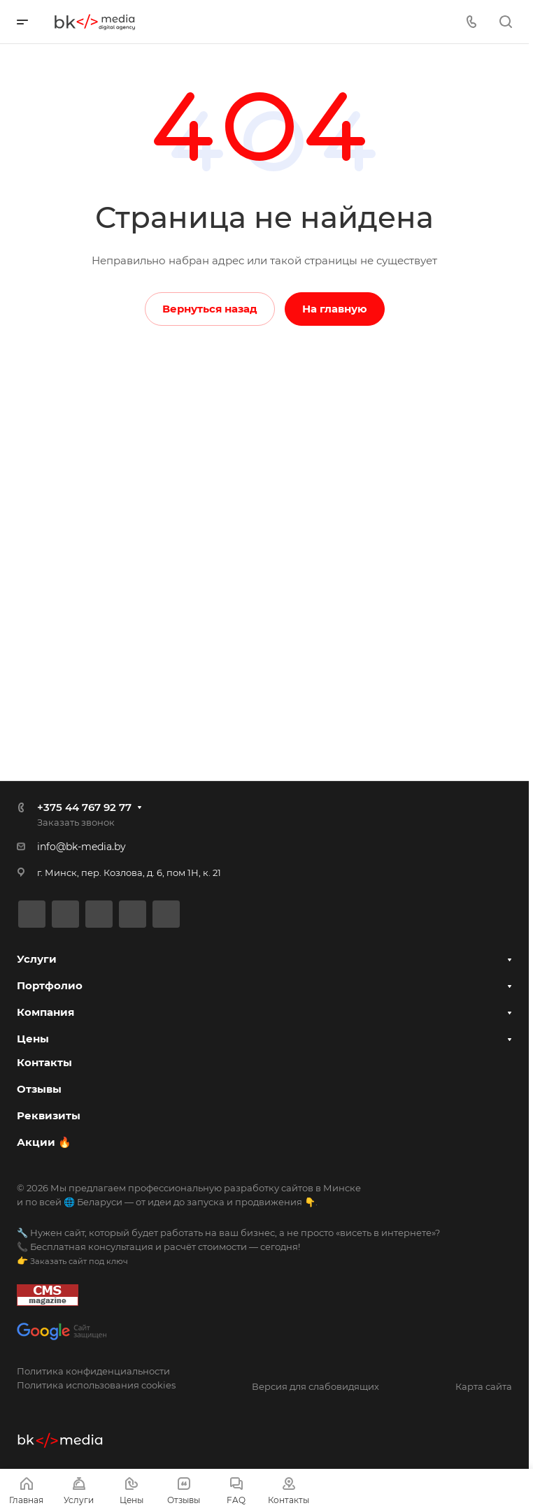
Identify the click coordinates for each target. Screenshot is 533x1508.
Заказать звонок (76, 821)
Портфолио (50, 984)
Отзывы (39, 1089)
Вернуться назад (209, 308)
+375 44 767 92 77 (84, 806)
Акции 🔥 (44, 1142)
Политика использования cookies (96, 1385)
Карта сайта (483, 1386)
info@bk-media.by (81, 846)
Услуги (37, 958)
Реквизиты (48, 1115)
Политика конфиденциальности (93, 1371)
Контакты (44, 1062)
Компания (45, 1011)
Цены (33, 1037)
